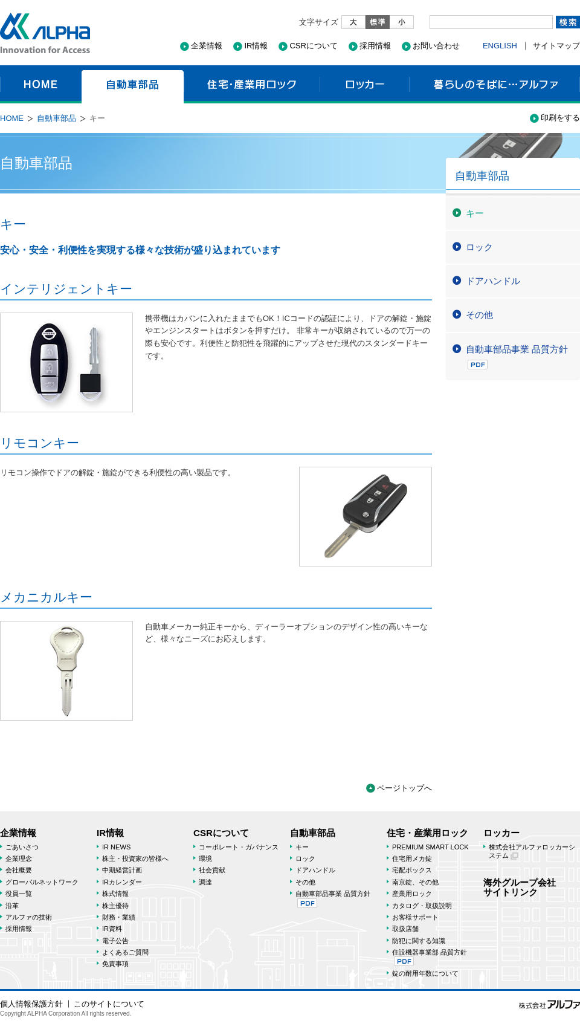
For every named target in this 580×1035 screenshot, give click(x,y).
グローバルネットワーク (42, 882)
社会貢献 (212, 870)
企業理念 (18, 858)
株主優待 (115, 905)
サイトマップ (556, 45)
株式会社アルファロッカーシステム (532, 851)
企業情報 (206, 45)
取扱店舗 (405, 928)
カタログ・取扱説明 (422, 905)
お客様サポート (415, 917)
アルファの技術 (28, 917)
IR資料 (112, 928)
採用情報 (375, 45)
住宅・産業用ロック (252, 84)
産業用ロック (412, 893)
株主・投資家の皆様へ (135, 858)
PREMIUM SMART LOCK (430, 847)
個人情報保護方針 (31, 1003)
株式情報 (115, 893)
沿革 (12, 905)
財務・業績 (118, 917)
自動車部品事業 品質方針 (517, 356)
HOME (41, 84)
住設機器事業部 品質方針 (429, 957)
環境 (205, 858)
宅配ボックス (412, 870)
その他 (479, 315)
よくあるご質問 (125, 952)
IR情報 (256, 45)
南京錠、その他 (415, 882)
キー (475, 213)
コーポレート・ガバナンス (239, 847)
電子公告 (115, 940)
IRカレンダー (122, 882)
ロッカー (364, 84)
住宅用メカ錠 (412, 858)
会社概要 (18, 870)
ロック (479, 247)
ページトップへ (404, 788)
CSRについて (313, 45)
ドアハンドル (493, 281)
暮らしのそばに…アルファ (494, 84)
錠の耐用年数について (425, 973)
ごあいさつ (22, 847)
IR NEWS (116, 847)
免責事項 (115, 963)
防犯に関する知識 (418, 940)
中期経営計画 (122, 870)
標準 (378, 22)
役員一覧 (18, 893)
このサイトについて (109, 1003)
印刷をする (560, 117)
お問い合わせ (436, 45)
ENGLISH (500, 45)
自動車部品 (133, 84)
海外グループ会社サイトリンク (519, 887)
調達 (205, 882)
